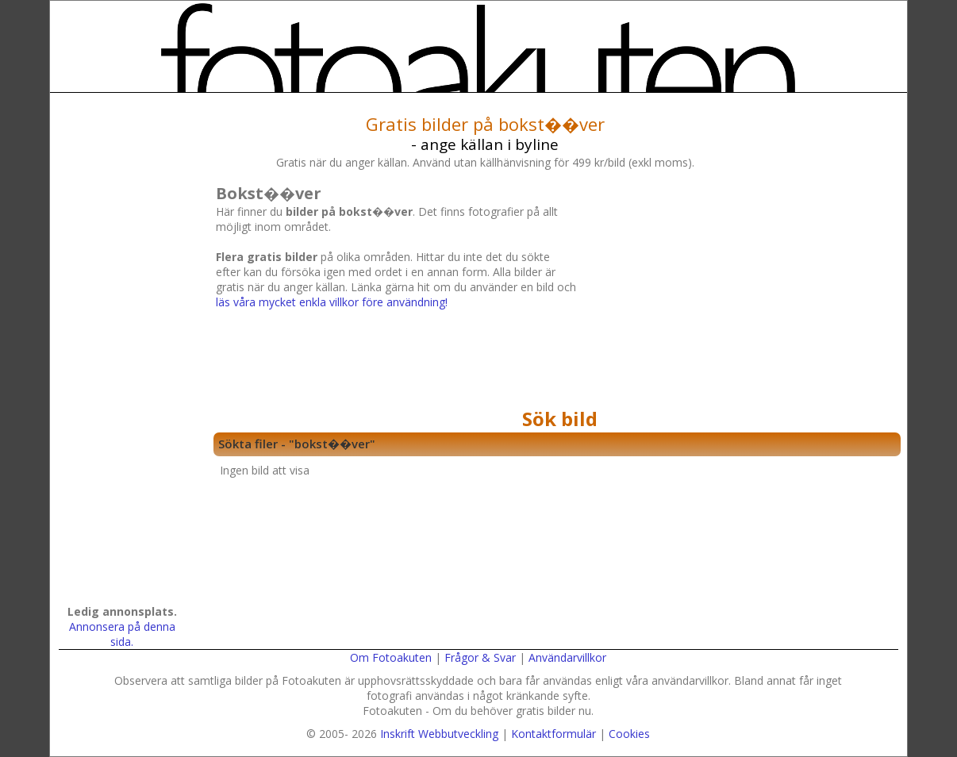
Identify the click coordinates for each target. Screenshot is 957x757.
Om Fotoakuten (391, 657)
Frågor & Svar (480, 657)
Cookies (629, 733)
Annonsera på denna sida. (122, 634)
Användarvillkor (567, 657)
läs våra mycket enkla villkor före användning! (332, 301)
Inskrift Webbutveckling (439, 733)
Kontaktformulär (553, 733)
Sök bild (560, 418)
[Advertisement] (736, 291)
